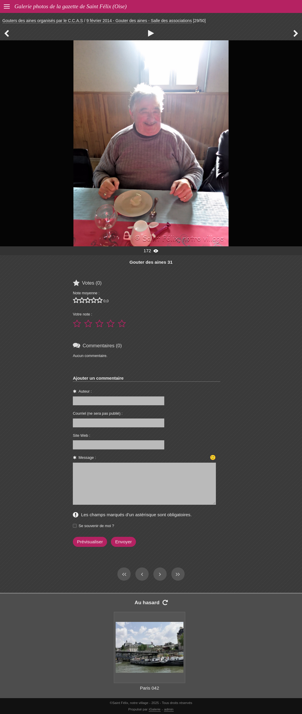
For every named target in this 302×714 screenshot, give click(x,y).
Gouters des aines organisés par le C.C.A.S (42, 20)
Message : (87, 457)
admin (168, 709)
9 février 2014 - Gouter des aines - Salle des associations (139, 20)
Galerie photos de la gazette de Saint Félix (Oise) (70, 6)
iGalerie (155, 709)
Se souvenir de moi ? (96, 526)
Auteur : (85, 391)
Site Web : (81, 435)
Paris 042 (149, 687)
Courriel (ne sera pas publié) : (98, 413)
